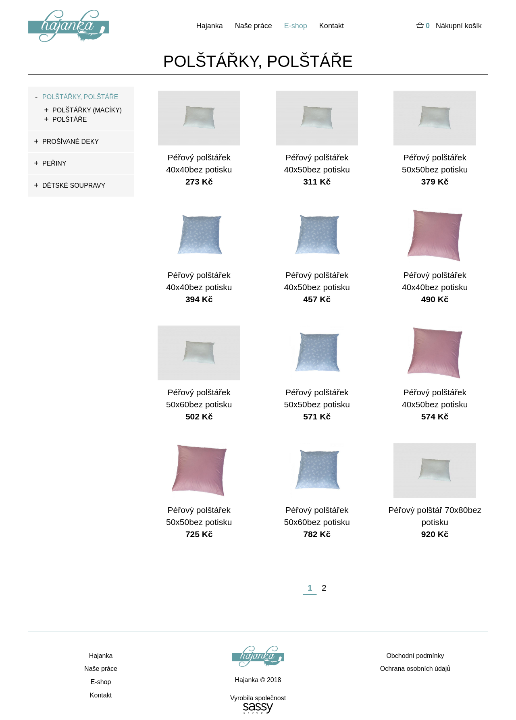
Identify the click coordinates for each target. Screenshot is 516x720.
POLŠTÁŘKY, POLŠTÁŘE (80, 96)
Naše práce (253, 26)
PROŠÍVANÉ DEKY (70, 141)
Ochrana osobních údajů (415, 668)
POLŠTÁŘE (69, 119)
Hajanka (209, 26)
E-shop (295, 26)
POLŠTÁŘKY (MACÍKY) (87, 110)
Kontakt (331, 26)
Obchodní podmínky (415, 655)
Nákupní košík (449, 26)
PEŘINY (54, 163)
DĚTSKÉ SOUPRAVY (73, 185)
